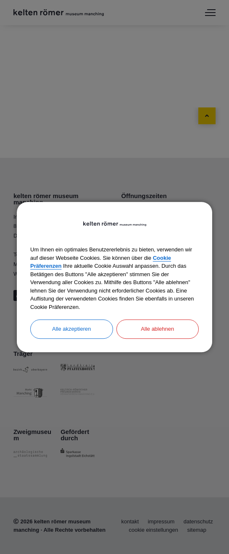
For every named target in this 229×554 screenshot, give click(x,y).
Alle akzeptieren (71, 329)
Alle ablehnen (157, 329)
